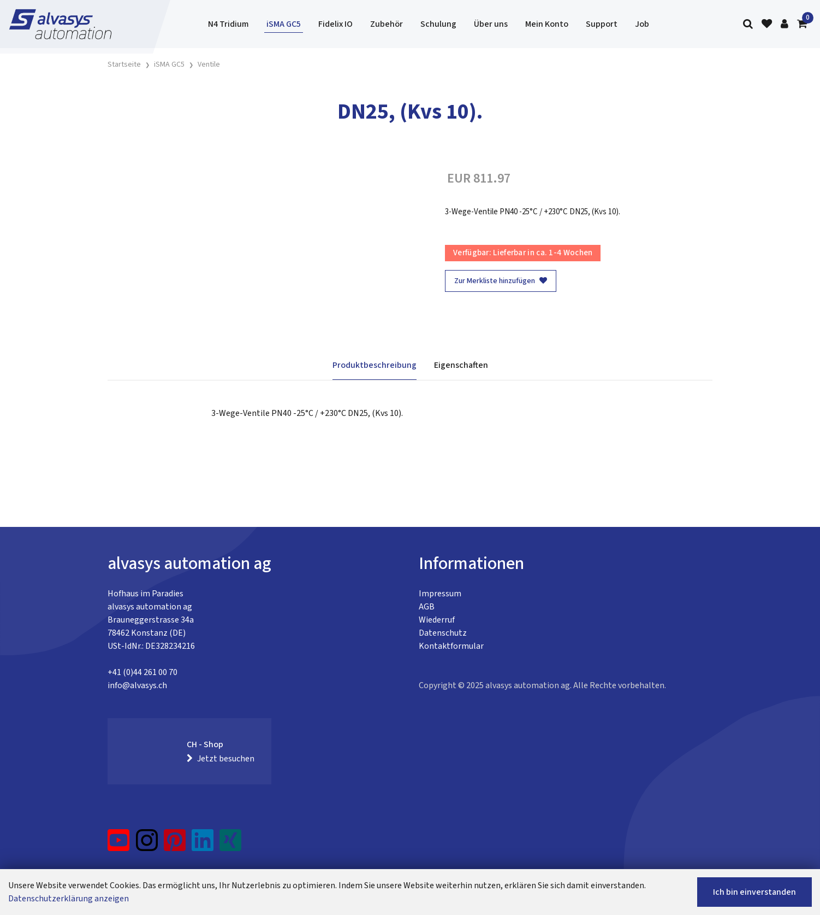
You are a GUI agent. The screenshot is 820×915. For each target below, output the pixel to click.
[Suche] (748, 24)
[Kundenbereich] (784, 24)
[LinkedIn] (203, 844)
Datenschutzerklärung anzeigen (68, 899)
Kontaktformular (451, 646)
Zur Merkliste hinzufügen (500, 280)
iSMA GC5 (283, 24)
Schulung (438, 24)
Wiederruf (437, 620)
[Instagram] (147, 844)
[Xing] (230, 844)
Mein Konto (546, 24)
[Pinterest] (175, 844)
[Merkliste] (766, 24)
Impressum (440, 594)
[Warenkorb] (802, 24)
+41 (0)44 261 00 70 (142, 672)
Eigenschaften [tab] (461, 365)
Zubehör (386, 24)
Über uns (491, 24)
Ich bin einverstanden (754, 892)
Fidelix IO (335, 24)
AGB (427, 607)
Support (601, 24)
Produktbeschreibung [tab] (374, 365)
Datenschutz (443, 633)
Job (642, 24)
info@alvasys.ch (137, 685)
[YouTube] (119, 844)
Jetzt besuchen (220, 759)
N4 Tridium (228, 24)
